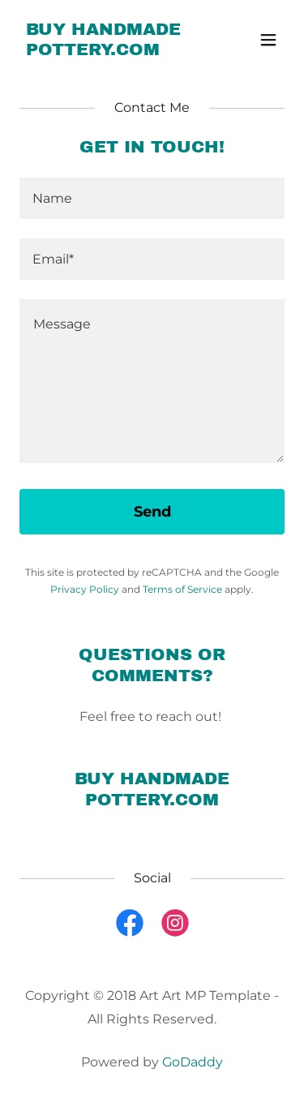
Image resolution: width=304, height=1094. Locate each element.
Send (152, 512)
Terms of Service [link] (182, 589)
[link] (112, 50)
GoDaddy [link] (192, 1062)
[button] (268, 40)
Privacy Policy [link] (84, 589)
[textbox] (152, 198)
